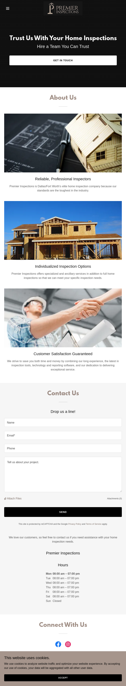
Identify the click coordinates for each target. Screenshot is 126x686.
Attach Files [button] (14, 498)
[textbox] (63, 422)
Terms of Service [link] (93, 524)
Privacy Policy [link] (74, 524)
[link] (63, 8)
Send (63, 512)
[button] (13, 8)
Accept (63, 677)
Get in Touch (63, 60)
